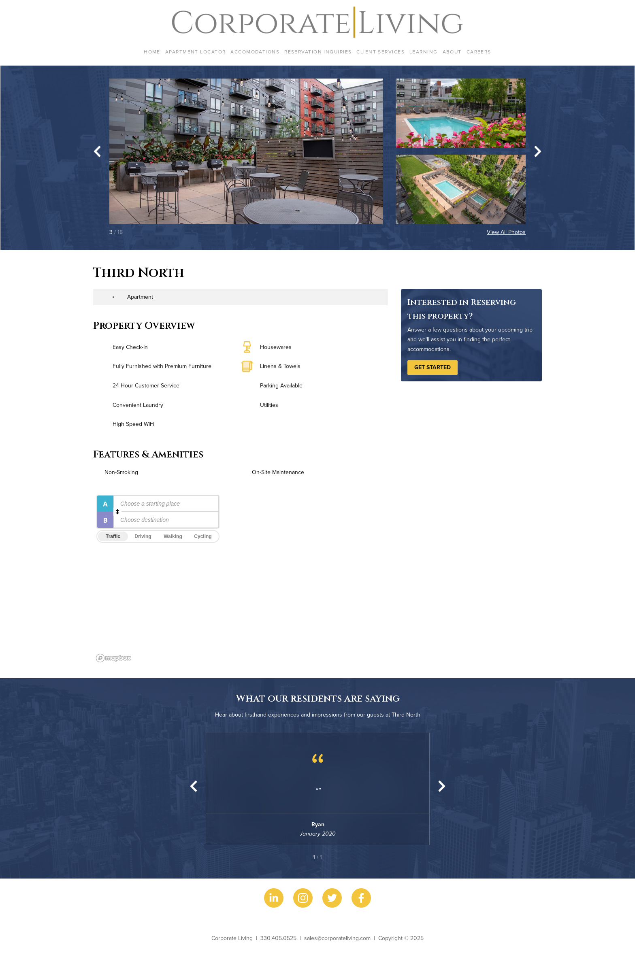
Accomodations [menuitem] (254, 51)
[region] (317, 578)
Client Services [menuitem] (380, 51)
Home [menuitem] (152, 51)
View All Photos (506, 232)
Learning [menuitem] (423, 51)
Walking (173, 536)
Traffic (113, 536)
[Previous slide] (194, 786)
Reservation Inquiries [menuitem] (318, 51)
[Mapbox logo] (113, 658)
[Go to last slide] (97, 151)
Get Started (432, 367)
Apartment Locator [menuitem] (195, 51)
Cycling (202, 536)
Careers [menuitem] (479, 51)
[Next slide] (538, 151)
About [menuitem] (452, 51)
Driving (142, 536)
